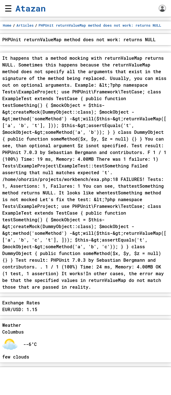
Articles (24, 25)
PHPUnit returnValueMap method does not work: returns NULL (100, 25)
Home (7, 25)
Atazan (30, 8)
